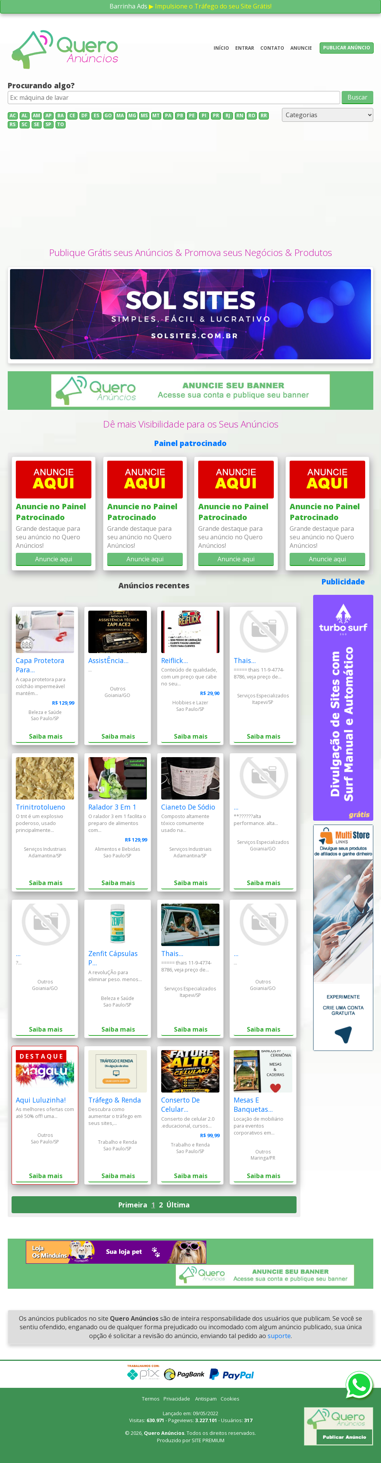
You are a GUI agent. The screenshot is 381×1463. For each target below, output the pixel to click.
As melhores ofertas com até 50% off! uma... (45, 1113)
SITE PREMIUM (208, 1440)
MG (132, 115)
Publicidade (343, 581)
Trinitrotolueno (40, 806)
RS (12, 124)
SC (24, 124)
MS (144, 115)
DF (84, 115)
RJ (228, 115)
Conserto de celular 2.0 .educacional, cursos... (187, 1122)
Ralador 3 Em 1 (112, 806)
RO (251, 115)
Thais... (245, 660)
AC (13, 115)
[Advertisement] (190, 188)
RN (239, 115)
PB (180, 115)
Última (178, 1204)
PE (192, 115)
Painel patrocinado (190, 443)
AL (24, 115)
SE (36, 124)
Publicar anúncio (346, 47)
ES (96, 115)
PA (168, 115)
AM (36, 115)
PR (216, 115)
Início (221, 48)
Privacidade (177, 1398)
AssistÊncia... (108, 660)
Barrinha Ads (128, 6)
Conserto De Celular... (180, 1104)
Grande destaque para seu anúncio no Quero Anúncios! (48, 537)
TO (60, 124)
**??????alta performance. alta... (256, 820)
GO (108, 115)
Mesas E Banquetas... (253, 1104)
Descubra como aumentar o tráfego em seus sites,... (115, 1116)
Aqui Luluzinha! (41, 1099)
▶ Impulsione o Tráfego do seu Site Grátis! (210, 6)
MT (156, 115)
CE (72, 115)
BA (60, 115)
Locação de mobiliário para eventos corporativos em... (258, 1125)
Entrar (244, 48)
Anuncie (301, 48)
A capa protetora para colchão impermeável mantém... (41, 686)
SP (48, 124)
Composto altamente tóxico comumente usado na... (185, 823)
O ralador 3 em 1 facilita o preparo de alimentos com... (117, 823)
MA (120, 115)
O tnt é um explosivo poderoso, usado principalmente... (39, 823)
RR (264, 115)
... (90, 669)
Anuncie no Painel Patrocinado (51, 511)
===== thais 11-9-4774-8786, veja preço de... (259, 673)
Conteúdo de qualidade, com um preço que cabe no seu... (189, 676)
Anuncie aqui (53, 559)
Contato (272, 48)
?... (19, 962)
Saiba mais (45, 736)
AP (49, 115)
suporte (279, 1336)
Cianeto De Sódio (188, 806)
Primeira (132, 1204)
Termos (151, 1398)
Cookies (230, 1398)
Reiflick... (174, 660)
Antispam (206, 1398)
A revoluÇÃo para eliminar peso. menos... (115, 976)
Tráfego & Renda (114, 1099)
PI (204, 115)
